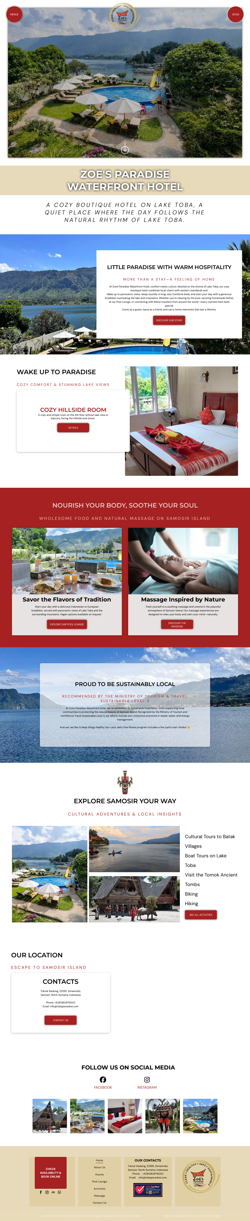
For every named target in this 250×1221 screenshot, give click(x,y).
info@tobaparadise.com (64, 1006)
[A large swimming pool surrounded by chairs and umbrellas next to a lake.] (200, 1116)
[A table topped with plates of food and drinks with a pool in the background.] (87, 1116)
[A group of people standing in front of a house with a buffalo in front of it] (50, 1116)
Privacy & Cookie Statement (204, 1215)
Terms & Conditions (174, 1215)
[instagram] (47, 1192)
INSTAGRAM (147, 1087)
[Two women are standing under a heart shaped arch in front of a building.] (162, 1116)
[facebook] (40, 1192)
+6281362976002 (64, 1002)
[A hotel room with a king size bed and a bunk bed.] (125, 1116)
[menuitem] (99, 1160)
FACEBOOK (103, 1087)
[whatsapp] (59, 1192)
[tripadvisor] (53, 1192)
